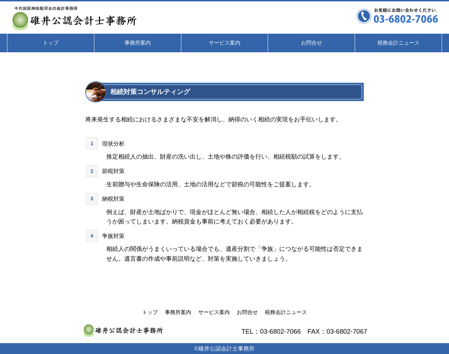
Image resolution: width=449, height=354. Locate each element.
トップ (150, 312)
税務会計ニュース (286, 312)
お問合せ (247, 312)
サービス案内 (214, 312)
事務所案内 (178, 312)
